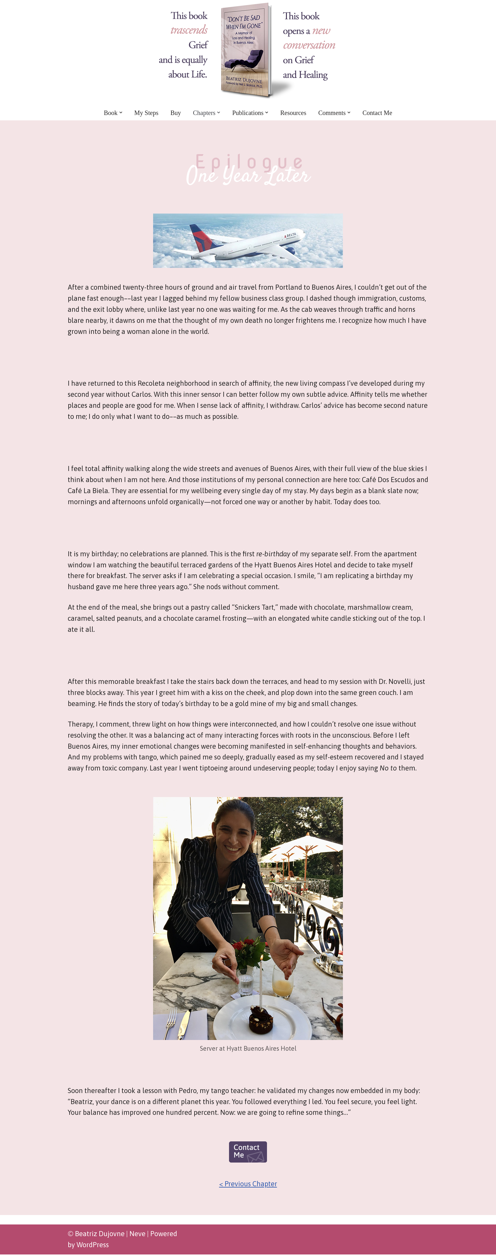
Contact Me (377, 112)
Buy (175, 112)
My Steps (146, 112)
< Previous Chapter (248, 1187)
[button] (120, 112)
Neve (137, 1236)
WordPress (93, 1247)
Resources (293, 112)
